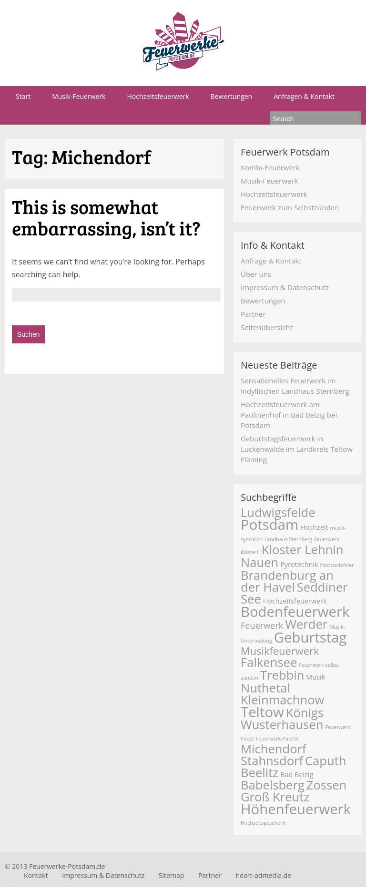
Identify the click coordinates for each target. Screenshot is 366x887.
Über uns (256, 274)
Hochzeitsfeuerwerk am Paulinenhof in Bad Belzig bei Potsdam (289, 415)
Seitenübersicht (267, 327)
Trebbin (282, 675)
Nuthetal (265, 688)
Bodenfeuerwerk (295, 611)
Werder (306, 624)
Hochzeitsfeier (337, 565)
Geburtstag (310, 637)
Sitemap (171, 875)
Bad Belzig (296, 774)
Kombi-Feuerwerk (270, 167)
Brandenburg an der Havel (287, 581)
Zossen (326, 785)
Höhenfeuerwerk (296, 809)
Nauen (259, 562)
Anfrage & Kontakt (271, 260)
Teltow (262, 711)
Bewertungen (232, 96)
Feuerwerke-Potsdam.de (67, 866)
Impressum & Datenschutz (285, 287)
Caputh (325, 760)
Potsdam (269, 524)
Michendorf (273, 749)
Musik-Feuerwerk (78, 96)
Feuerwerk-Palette (277, 738)
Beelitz (259, 772)
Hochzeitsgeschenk (263, 822)
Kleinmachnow (282, 700)
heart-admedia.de (264, 875)
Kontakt (36, 875)
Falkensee (269, 662)
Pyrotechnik (299, 564)
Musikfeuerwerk (280, 651)
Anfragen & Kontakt (304, 96)
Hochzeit (314, 527)
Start (23, 96)
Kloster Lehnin (303, 549)
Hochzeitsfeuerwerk (158, 96)
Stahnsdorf (272, 760)
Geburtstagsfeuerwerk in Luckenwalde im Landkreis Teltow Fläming (297, 449)
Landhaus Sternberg (288, 539)
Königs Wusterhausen (282, 718)
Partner (253, 314)
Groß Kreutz (275, 797)
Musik (315, 677)
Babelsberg (273, 785)
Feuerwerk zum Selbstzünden (290, 207)
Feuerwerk (262, 625)
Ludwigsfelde (278, 512)
